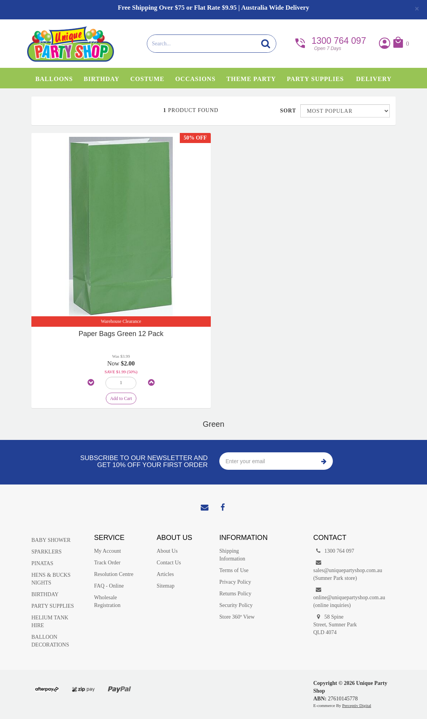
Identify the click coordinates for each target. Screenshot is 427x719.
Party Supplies (315, 79)
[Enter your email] (267, 461)
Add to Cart (121, 398)
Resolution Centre (114, 574)
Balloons (54, 79)
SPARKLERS (46, 552)
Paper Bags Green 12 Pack (121, 334)
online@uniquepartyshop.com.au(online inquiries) (338, 597)
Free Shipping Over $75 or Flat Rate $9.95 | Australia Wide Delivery (213, 7)
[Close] (417, 8)
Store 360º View (237, 617)
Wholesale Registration (107, 601)
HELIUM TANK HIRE (49, 621)
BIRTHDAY (45, 594)
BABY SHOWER (51, 540)
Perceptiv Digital (356, 705)
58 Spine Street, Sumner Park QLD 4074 (334, 624)
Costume (147, 79)
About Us (167, 551)
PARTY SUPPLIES (52, 606)
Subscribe (324, 461)
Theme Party (251, 79)
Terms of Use (233, 570)
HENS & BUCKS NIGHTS (51, 579)
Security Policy (236, 605)
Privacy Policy (235, 582)
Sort (287, 111)
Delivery (374, 79)
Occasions (195, 79)
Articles (165, 574)
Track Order (107, 563)
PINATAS (42, 563)
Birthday (101, 79)
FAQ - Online (109, 586)
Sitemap (165, 586)
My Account (107, 551)
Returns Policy (235, 594)
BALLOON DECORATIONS (50, 641)
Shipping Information (232, 555)
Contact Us (169, 563)
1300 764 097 (330, 43)
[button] (400, 44)
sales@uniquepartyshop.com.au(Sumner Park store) (338, 570)
